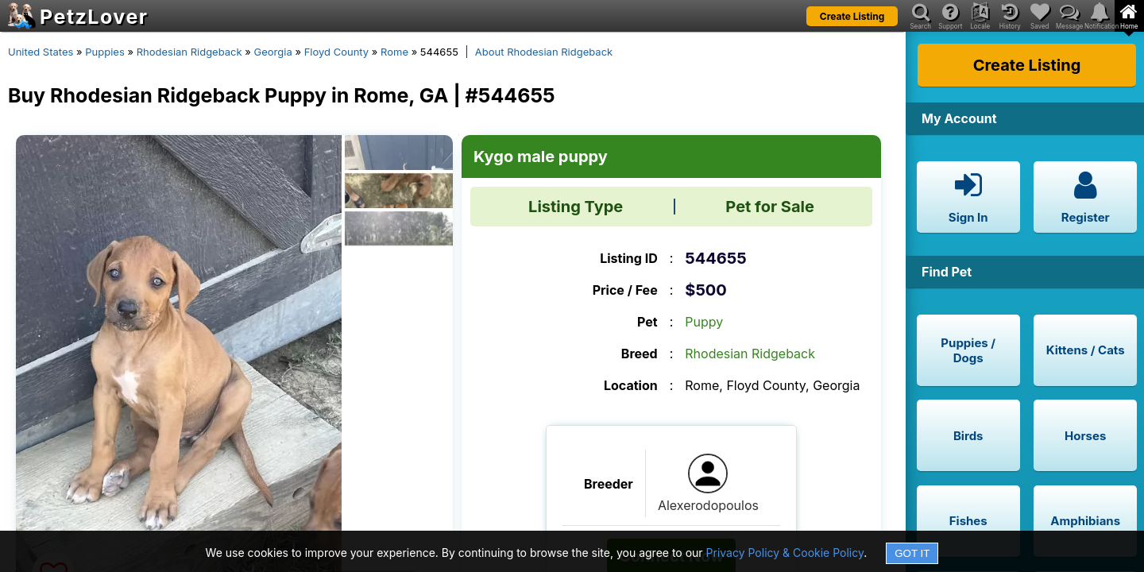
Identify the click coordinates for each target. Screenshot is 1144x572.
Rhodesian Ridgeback (189, 51)
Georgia (273, 51)
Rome (394, 51)
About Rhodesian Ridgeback (544, 51)
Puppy (704, 322)
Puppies (105, 51)
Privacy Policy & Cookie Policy (785, 552)
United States (40, 51)
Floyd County (336, 51)
